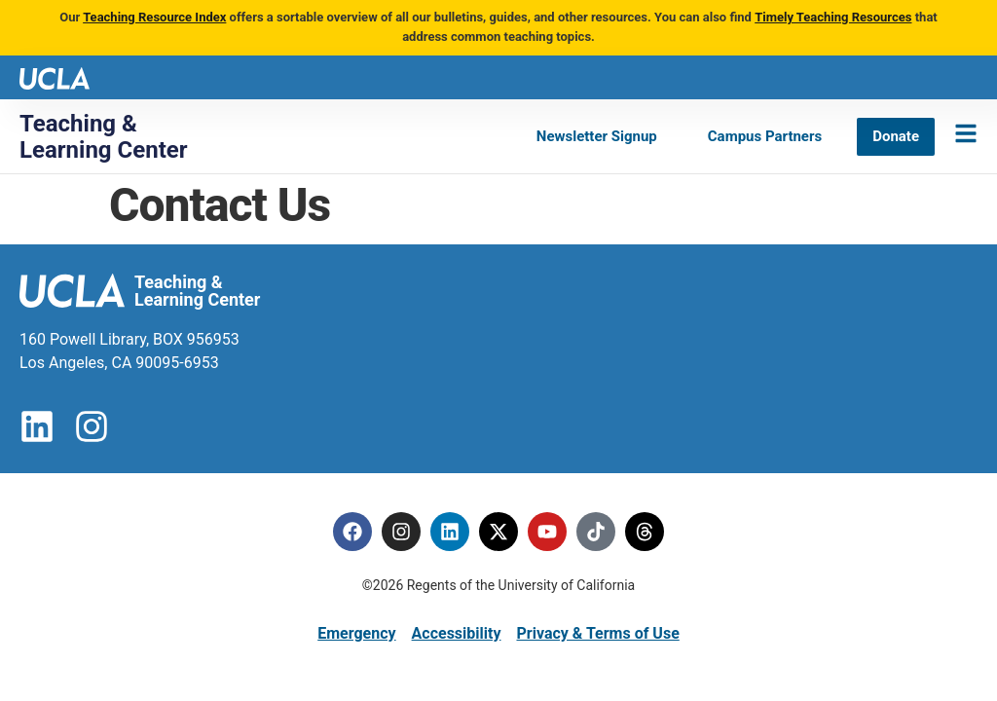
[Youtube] (547, 531)
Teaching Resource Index (154, 17)
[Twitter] (498, 531)
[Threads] (644, 531)
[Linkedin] (449, 531)
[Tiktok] (595, 531)
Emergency (356, 633)
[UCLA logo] (54, 76)
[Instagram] (401, 531)
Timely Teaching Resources (833, 17)
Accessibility (456, 633)
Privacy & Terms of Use (597, 633)
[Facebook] (352, 531)
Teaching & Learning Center (103, 136)
